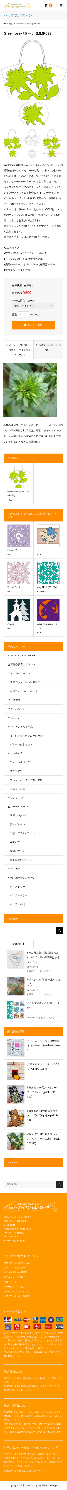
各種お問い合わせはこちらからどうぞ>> (23, 1470)
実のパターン (17, 824)
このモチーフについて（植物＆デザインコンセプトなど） (18, 349)
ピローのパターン (18, 806)
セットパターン (16, 708)
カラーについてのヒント (15, 1286)
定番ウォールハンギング (24, 691)
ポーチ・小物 (17, 904)
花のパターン (17, 842)
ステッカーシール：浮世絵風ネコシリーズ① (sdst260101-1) (43, 1045)
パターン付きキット (21, 744)
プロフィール (10, 1282)
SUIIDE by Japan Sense (21, 655)
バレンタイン (15, 797)
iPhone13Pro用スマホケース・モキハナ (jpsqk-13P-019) (42, 1092)
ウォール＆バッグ (20, 762)
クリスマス (14, 699)
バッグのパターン (18, 753)
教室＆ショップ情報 (13, 1277)
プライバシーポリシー (14, 1267)
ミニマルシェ (17, 788)
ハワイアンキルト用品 (20, 726)
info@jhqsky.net (18, 1240)
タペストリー (17, 886)
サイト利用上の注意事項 (15, 1272)
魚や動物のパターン (21, 859)
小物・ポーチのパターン (21, 877)
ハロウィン (14, 717)
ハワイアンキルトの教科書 (16, 1296)
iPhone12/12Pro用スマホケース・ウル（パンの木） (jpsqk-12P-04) (43, 1139)
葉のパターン (17, 850)
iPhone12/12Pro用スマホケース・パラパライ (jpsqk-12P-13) (43, 1115)
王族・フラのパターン (22, 833)
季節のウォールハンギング (25, 682)
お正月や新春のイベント (21, 664)
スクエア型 (16, 771)
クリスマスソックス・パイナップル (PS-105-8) (43, 1066)
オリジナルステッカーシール (26, 735)
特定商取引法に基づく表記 (16, 1263)
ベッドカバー (15, 868)
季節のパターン (19, 815)
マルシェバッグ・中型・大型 (26, 780)
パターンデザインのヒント (16, 1291)
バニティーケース (20, 895)
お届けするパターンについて (48, 347)
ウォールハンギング (19, 673)
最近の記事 (18, 943)
